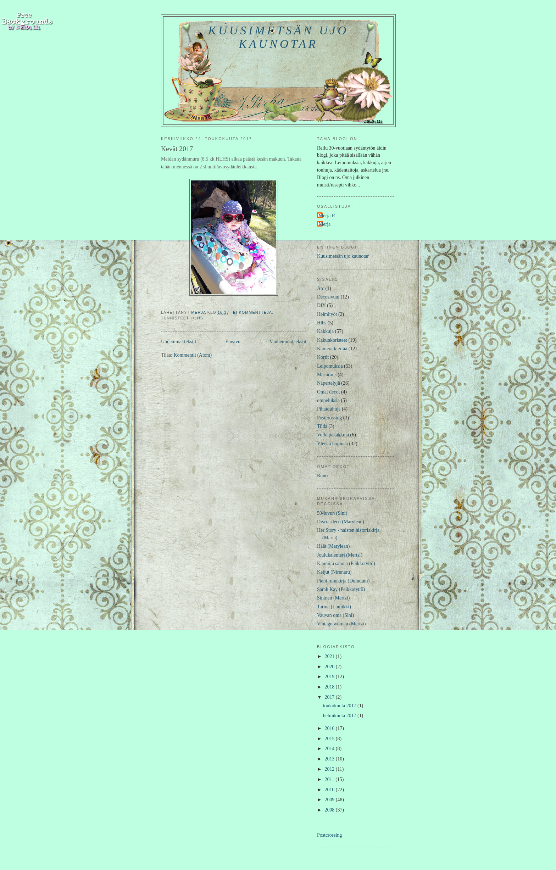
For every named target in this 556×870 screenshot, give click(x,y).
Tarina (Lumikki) (334, 606)
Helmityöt (327, 314)
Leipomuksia (330, 366)
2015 (330, 738)
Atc (320, 288)
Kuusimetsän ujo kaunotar (278, 37)
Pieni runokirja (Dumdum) (343, 581)
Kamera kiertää (332, 348)
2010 (330, 789)
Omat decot (328, 392)
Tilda (322, 426)
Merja (324, 224)
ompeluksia (328, 400)
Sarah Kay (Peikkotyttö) (341, 589)
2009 (330, 799)
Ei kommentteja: (254, 312)
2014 (330, 748)
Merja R (327, 215)
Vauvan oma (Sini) (335, 615)
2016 (330, 728)
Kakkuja (325, 331)
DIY (321, 305)
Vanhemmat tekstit (287, 341)
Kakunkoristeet (332, 340)
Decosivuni (328, 297)
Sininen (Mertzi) (333, 598)
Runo (322, 475)
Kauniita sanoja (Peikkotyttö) (346, 563)
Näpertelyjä (328, 383)
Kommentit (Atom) (192, 355)
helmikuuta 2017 (340, 715)
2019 (330, 676)
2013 (330, 759)
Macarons (327, 374)
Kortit (323, 357)
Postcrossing (329, 417)
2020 (330, 666)
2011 (330, 779)
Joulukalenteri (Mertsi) (339, 555)
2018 (330, 687)
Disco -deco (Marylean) (340, 521)
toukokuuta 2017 (340, 705)
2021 (330, 656)
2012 (330, 769)
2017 (330, 697)
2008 (330, 810)
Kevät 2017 (177, 148)
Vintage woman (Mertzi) (341, 623)
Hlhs (197, 318)
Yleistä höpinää (332, 443)
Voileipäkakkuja (333, 434)
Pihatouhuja (328, 409)
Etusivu (232, 341)
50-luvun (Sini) (332, 513)
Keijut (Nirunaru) (334, 572)
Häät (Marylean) (333, 546)
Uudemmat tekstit (178, 341)
